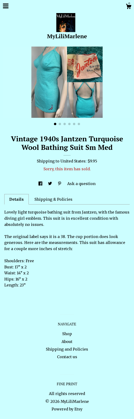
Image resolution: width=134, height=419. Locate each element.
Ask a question (81, 183)
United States (73, 161)
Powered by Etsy (67, 409)
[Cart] (128, 7)
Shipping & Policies (53, 199)
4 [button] (69, 124)
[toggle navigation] (6, 6)
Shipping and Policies (67, 349)
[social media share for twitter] (50, 183)
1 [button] (55, 124)
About (67, 341)
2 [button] (60, 124)
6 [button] (79, 124)
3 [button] (64, 124)
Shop (67, 333)
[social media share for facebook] (40, 183)
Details (16, 199)
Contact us (67, 356)
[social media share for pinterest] (60, 183)
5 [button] (74, 124)
